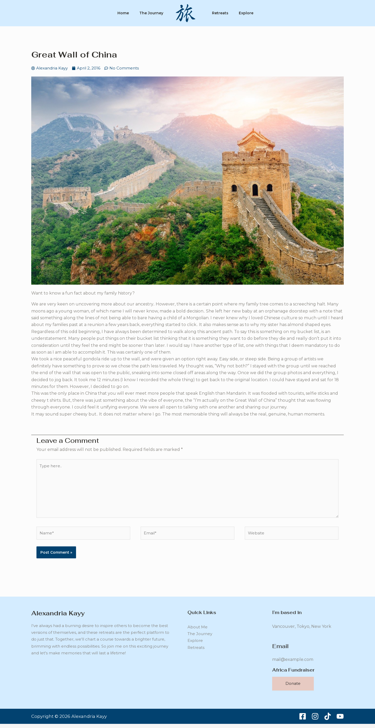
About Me (198, 632)
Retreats (221, 13)
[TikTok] (327, 720)
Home (120, 13)
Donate (293, 687)
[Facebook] (302, 720)
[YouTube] (340, 720)
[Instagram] (315, 720)
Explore (249, 13)
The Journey (150, 13)
